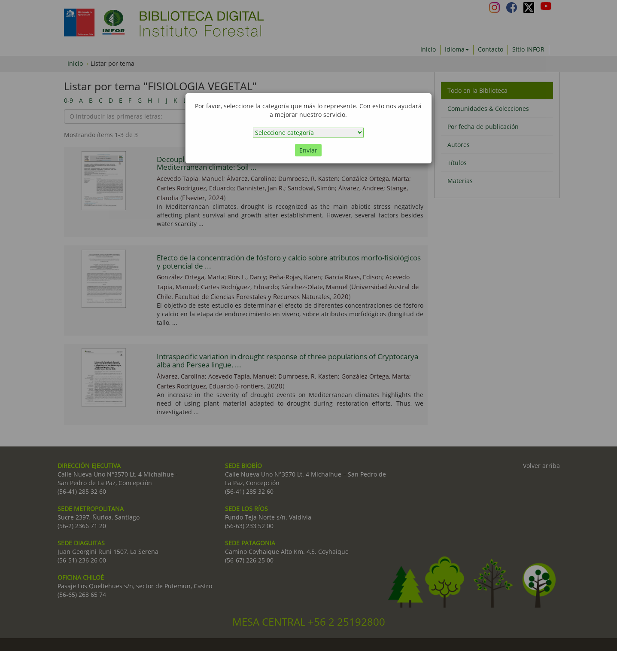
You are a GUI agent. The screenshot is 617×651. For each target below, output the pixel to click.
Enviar (308, 150)
